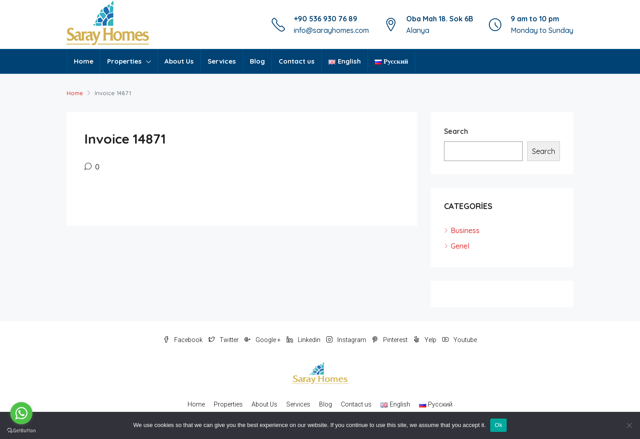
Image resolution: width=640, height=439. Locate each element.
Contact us (297, 61)
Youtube (459, 339)
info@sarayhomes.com (331, 30)
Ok (498, 425)
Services (222, 61)
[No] (628, 425)
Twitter (224, 339)
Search (456, 131)
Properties (124, 61)
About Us (179, 61)
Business (465, 230)
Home (83, 61)
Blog (257, 61)
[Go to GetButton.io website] (21, 430)
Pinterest (390, 339)
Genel (460, 246)
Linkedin (304, 339)
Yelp (425, 339)
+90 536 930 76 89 (325, 18)
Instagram (347, 339)
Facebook (183, 339)
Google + (263, 339)
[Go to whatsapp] (21, 413)
